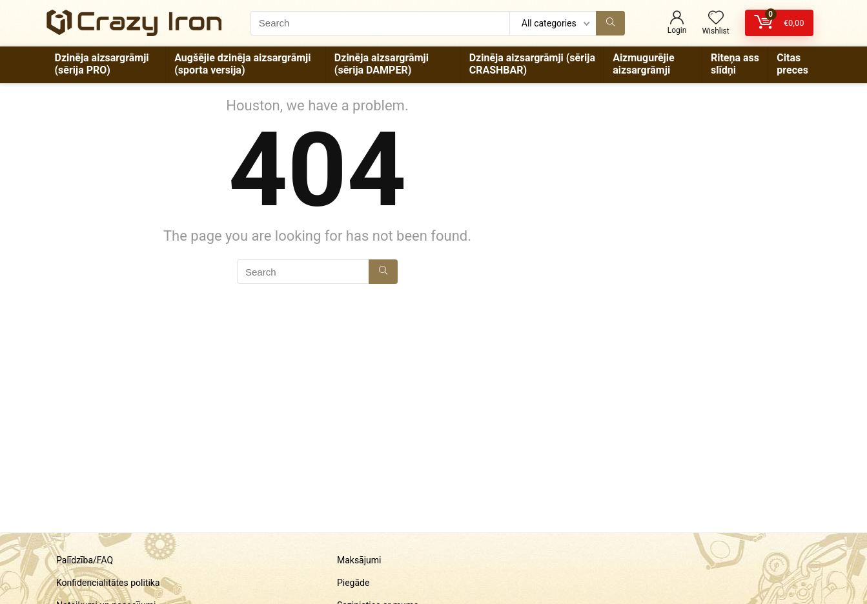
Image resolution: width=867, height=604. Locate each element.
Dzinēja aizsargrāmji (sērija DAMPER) (381, 64)
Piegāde (353, 583)
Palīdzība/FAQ (84, 560)
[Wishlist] (716, 19)
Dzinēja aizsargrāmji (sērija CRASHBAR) (532, 64)
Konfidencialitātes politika (108, 583)
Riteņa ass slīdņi (735, 64)
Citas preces (792, 64)
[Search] (610, 23)
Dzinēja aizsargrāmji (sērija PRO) (102, 64)
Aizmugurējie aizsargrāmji (643, 64)
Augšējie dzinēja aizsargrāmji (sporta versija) (242, 64)
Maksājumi (359, 560)
